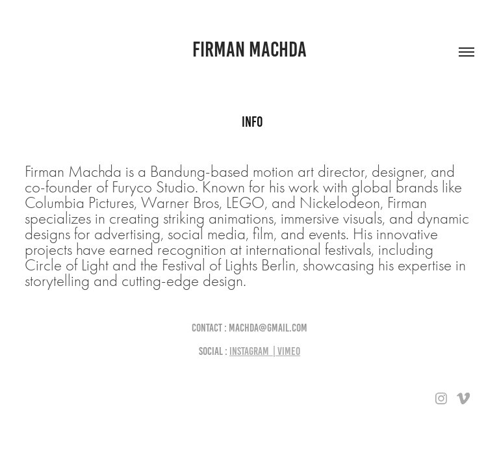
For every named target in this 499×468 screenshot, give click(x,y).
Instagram (249, 351)
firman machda (249, 49)
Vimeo (288, 351)
